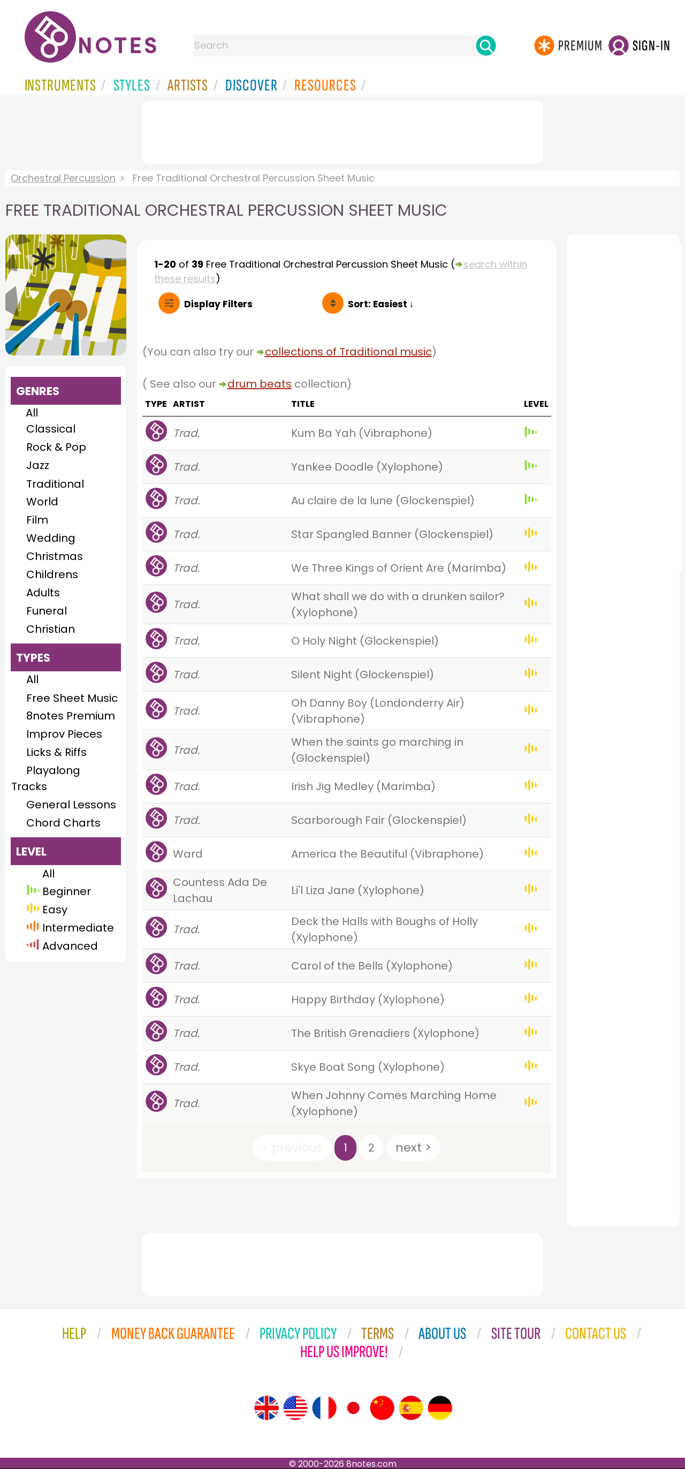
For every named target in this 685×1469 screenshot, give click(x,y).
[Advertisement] (342, 130)
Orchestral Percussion (63, 178)
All (32, 412)
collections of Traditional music (348, 351)
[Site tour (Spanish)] (411, 1408)
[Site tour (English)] (266, 1408)
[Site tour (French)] (324, 1408)
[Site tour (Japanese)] (353, 1408)
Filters (218, 304)
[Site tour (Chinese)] (382, 1408)
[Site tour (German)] (440, 1408)
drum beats (259, 383)
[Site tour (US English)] (295, 1408)
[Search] (486, 45)
